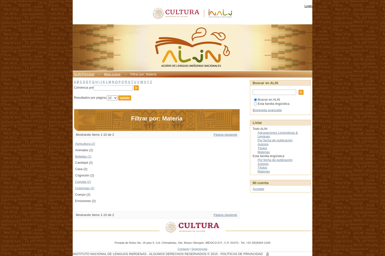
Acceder (258, 189)
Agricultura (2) (85, 144)
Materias (264, 152)
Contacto (183, 248)
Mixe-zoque (112, 74)
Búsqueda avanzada (267, 110)
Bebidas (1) (83, 156)
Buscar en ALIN (267, 99)
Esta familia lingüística (271, 104)
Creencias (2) (84, 188)
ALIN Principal (84, 74)
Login (308, 6)
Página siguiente (225, 134)
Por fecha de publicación (275, 140)
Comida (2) (83, 182)
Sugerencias (199, 248)
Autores (263, 144)
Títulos (262, 148)
